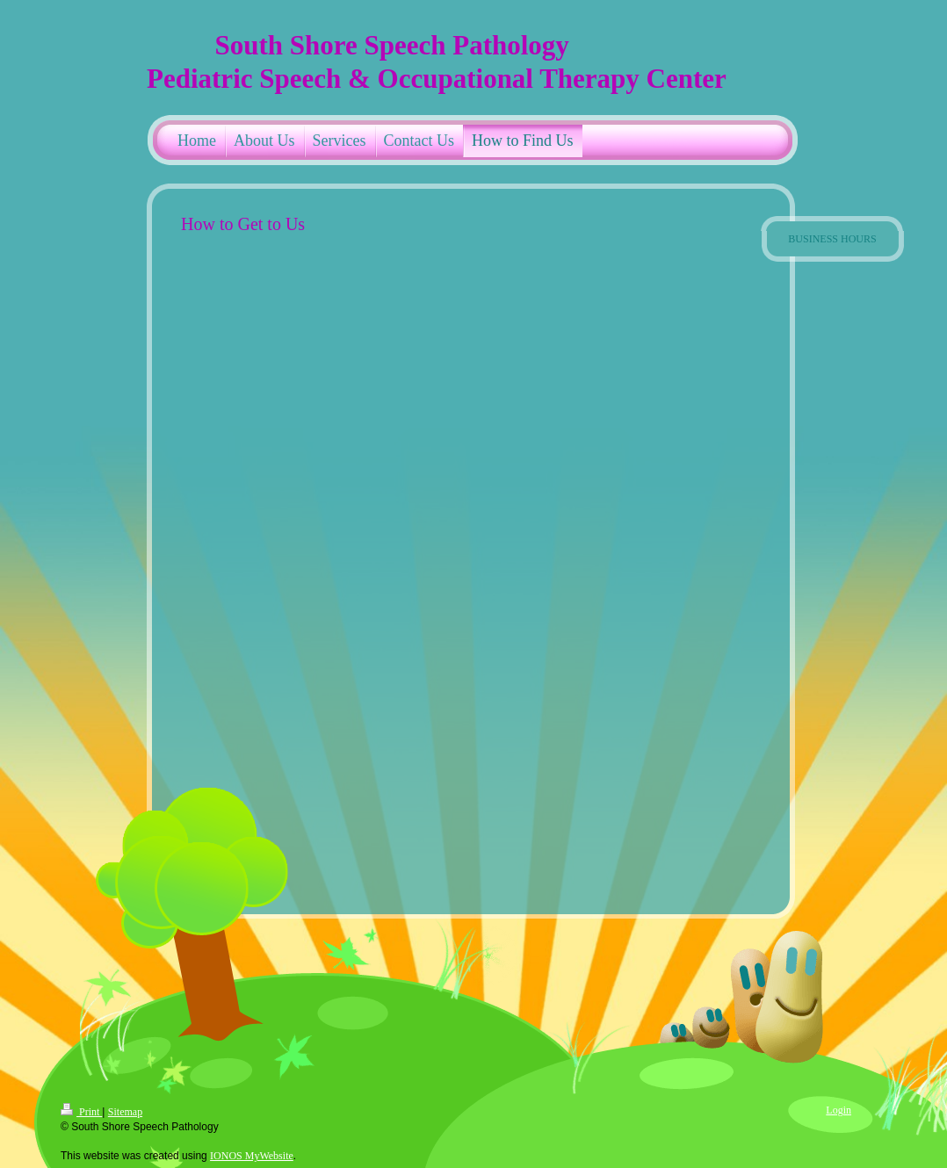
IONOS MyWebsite (251, 1156)
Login (838, 1110)
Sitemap (125, 1112)
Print (81, 1112)
